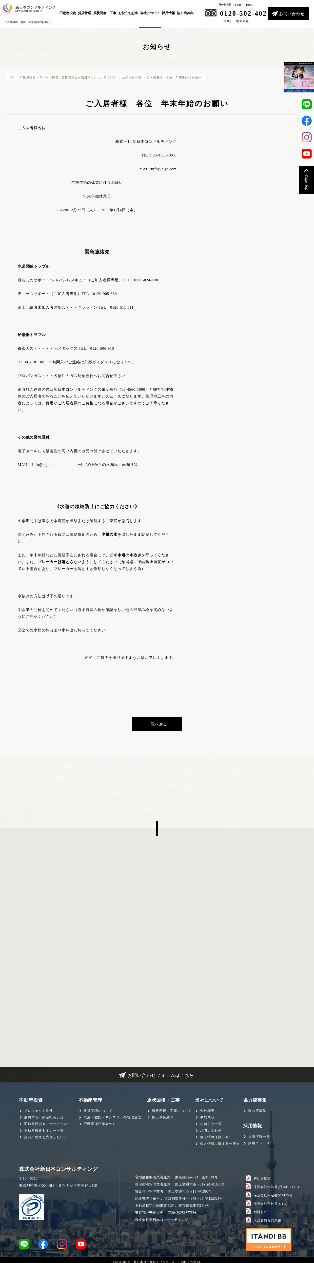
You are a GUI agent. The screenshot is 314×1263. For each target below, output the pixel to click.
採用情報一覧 (259, 1135)
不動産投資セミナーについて (47, 1123)
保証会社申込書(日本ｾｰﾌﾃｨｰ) (274, 1185)
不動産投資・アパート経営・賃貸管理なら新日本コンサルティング (65, 77)
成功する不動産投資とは (44, 1116)
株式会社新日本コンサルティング (58, 1168)
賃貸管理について (98, 1110)
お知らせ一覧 (127, 77)
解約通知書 (261, 1177)
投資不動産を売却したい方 (46, 1136)
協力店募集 (185, 13)
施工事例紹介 (163, 1116)
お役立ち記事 (128, 13)
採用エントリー (260, 1142)
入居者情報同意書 (266, 1219)
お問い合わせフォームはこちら (160, 1074)
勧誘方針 (259, 1210)
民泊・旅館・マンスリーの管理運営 (113, 1116)
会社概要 (207, 1110)
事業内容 (207, 1116)
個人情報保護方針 (214, 1136)
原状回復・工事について (172, 1110)
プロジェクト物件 (38, 1110)
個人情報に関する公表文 (220, 1142)
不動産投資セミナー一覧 (44, 1129)
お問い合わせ (292, 14)
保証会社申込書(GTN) (269, 1202)
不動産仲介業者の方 (100, 1123)
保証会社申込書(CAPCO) (271, 1194)
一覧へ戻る (157, 723)
